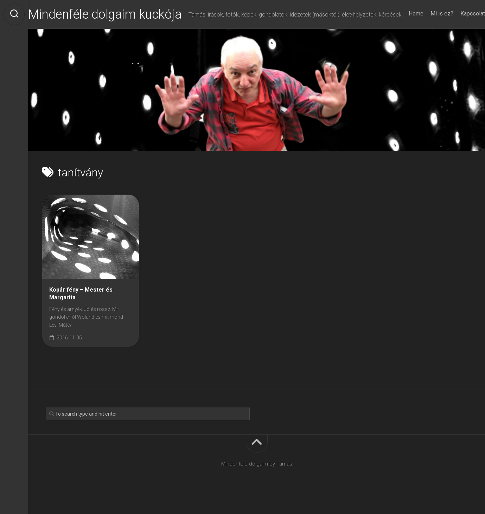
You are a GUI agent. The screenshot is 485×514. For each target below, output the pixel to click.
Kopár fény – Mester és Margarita (81, 307)
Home (402, 32)
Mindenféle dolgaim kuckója (119, 14)
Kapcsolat (458, 32)
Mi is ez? (427, 32)
